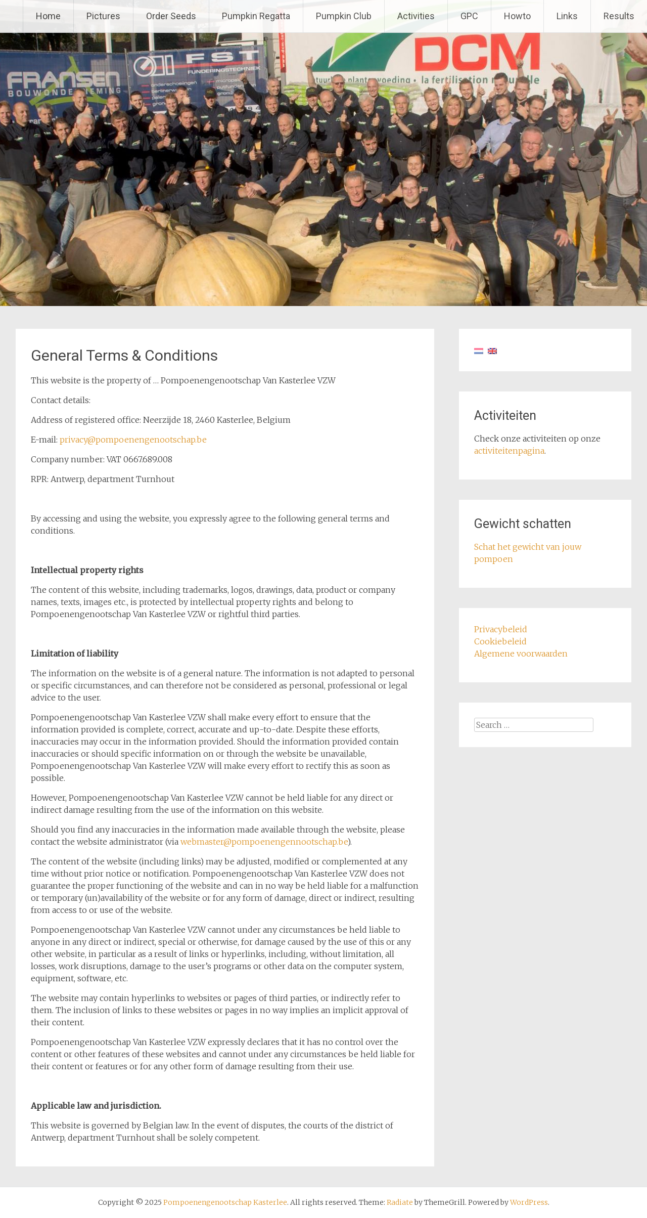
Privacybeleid (500, 629)
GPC (469, 16)
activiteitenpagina (509, 451)
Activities (416, 16)
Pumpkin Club (344, 16)
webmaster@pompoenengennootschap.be (263, 842)
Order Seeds (171, 16)
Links (567, 16)
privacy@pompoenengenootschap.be (133, 439)
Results (619, 16)
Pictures (103, 16)
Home (48, 16)
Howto (517, 16)
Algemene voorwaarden (521, 653)
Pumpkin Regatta (256, 16)
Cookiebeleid (500, 641)
